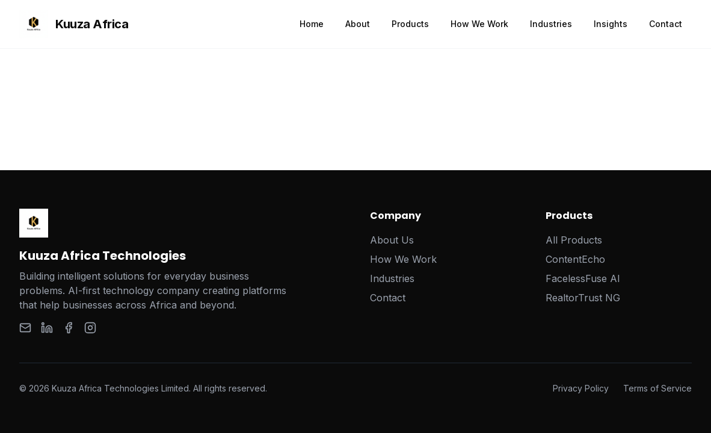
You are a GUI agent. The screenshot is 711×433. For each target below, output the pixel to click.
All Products (574, 240)
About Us (392, 240)
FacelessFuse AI (583, 278)
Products (410, 24)
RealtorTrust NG (583, 298)
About (357, 24)
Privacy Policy (581, 388)
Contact (665, 24)
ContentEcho (575, 259)
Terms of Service (657, 388)
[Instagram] (90, 328)
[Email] (25, 328)
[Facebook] (69, 328)
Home (312, 24)
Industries (551, 24)
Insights (610, 24)
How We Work (479, 24)
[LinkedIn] (47, 328)
